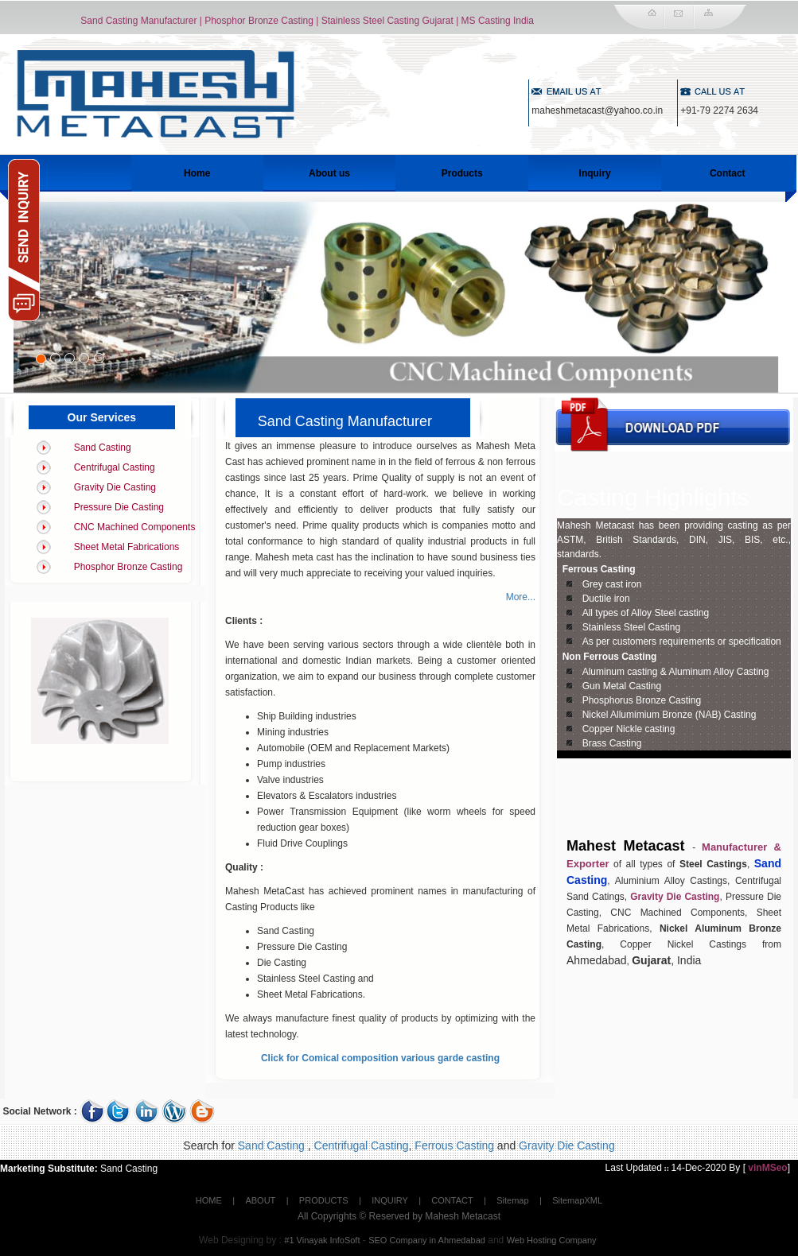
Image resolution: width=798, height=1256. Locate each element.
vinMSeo (767, 1167)
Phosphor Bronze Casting (128, 566)
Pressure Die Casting (119, 507)
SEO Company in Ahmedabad (426, 1240)
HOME (209, 1200)
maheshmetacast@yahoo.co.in (597, 110)
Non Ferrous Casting (609, 656)
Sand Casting (102, 447)
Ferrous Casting (599, 569)
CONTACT (452, 1200)
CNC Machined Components (135, 527)
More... (520, 597)
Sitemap (512, 1200)
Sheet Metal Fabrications (127, 546)
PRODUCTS (323, 1200)
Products (462, 173)
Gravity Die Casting (115, 487)
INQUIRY (390, 1200)
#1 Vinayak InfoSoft (322, 1240)
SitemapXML (577, 1200)
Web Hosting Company (552, 1240)
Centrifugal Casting (114, 467)
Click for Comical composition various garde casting (380, 1058)
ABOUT (260, 1200)
